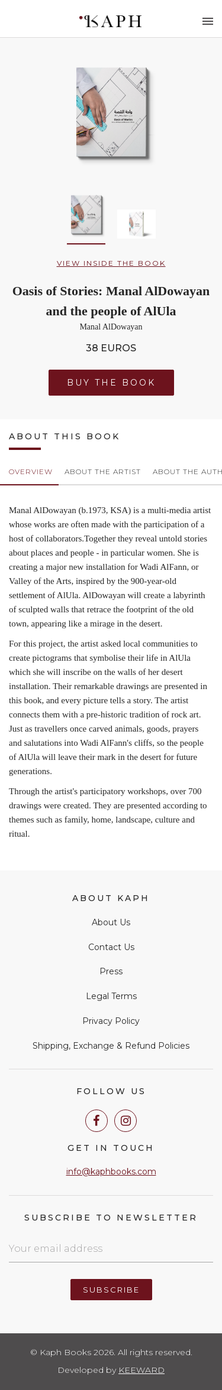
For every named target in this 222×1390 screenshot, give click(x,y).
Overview (31, 471)
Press (111, 971)
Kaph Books (111, 21)
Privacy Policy (111, 1021)
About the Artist (103, 471)
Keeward (141, 1370)
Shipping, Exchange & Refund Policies (111, 1045)
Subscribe (111, 1289)
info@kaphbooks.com (111, 1171)
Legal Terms (111, 996)
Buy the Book (111, 382)
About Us (111, 922)
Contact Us (111, 947)
